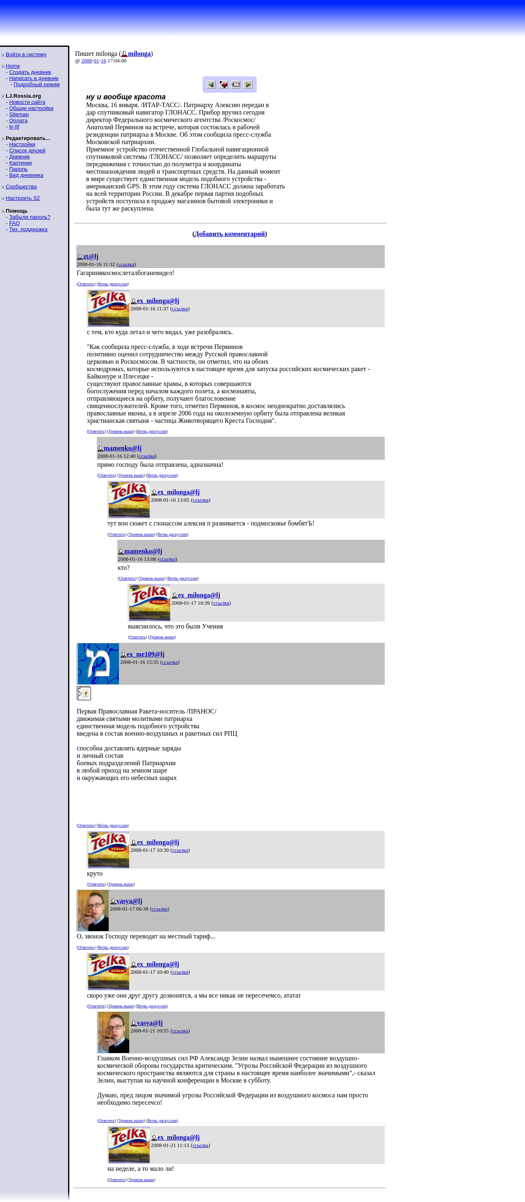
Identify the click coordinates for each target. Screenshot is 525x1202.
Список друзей (27, 150)
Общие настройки (31, 108)
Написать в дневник (33, 78)
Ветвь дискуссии (112, 284)
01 (96, 60)
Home (13, 66)
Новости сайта (27, 102)
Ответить (86, 284)
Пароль (18, 169)
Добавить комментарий (229, 233)
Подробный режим (36, 84)
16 (103, 60)
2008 (86, 60)
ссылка (126, 264)
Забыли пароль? (29, 217)
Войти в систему (26, 54)
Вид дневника (26, 175)
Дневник (19, 157)
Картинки (20, 163)
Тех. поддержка (28, 229)
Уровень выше (120, 431)
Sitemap (19, 114)
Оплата (18, 120)
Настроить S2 (23, 198)
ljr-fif (14, 127)
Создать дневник (30, 72)
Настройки (22, 144)
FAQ (14, 223)
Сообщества (21, 187)
